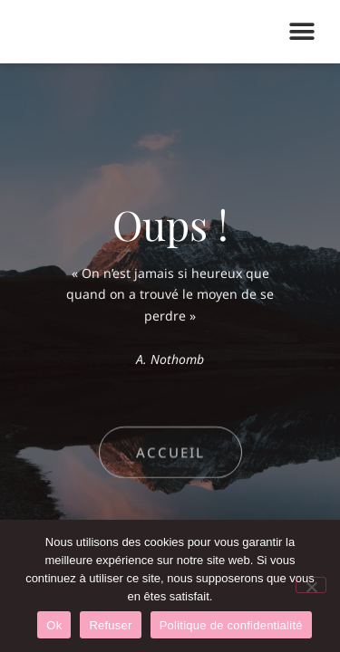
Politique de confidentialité (231, 625)
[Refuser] (311, 585)
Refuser (110, 625)
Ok (54, 625)
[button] (301, 32)
